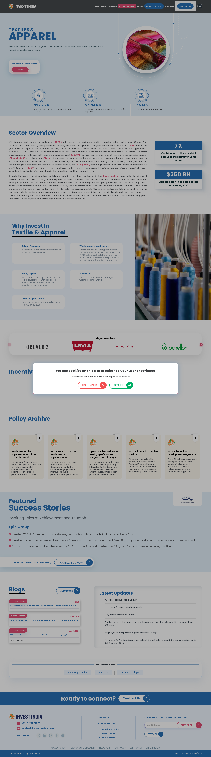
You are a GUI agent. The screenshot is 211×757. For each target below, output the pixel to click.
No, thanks (89, 385)
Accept (118, 385)
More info (135, 377)
